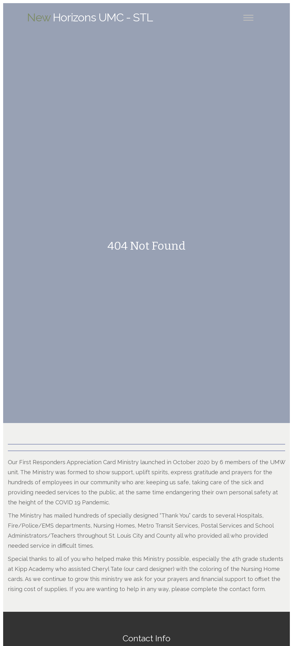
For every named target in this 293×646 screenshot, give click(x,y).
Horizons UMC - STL (90, 17)
